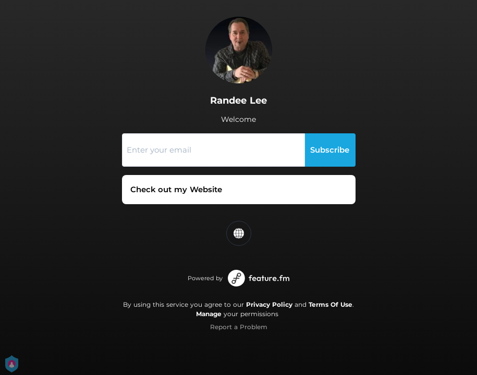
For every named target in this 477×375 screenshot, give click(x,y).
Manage (209, 314)
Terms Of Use (330, 304)
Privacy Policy (269, 304)
